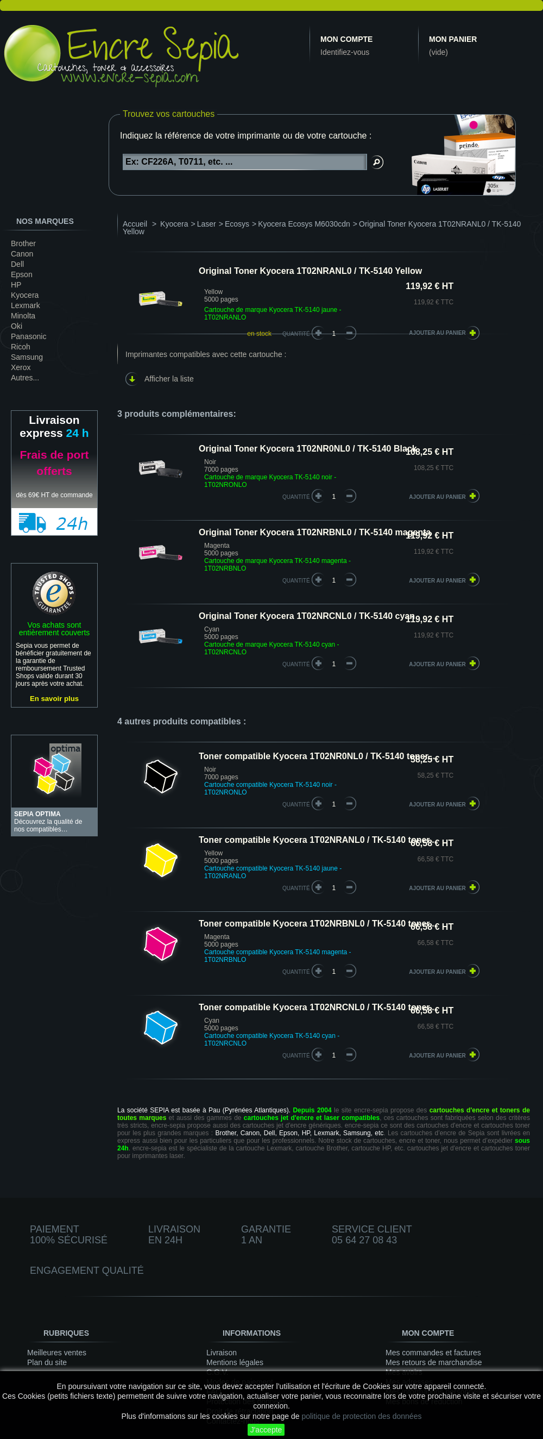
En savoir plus (54, 699)
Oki (16, 326)
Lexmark (25, 305)
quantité (296, 497)
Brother (23, 243)
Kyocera (25, 295)
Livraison (221, 1352)
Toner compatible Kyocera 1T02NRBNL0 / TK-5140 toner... (318, 923)
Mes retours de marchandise (434, 1362)
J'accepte (266, 1429)
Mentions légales (234, 1362)
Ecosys (237, 224)
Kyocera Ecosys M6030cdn (304, 224)
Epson (22, 274)
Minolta (23, 315)
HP (16, 284)
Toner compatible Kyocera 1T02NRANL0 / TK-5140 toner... (318, 839)
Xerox (21, 367)
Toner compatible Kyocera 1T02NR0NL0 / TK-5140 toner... (317, 756)
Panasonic (28, 336)
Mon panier (453, 39)
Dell (17, 264)
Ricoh (20, 346)
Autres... (25, 377)
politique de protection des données (361, 1416)
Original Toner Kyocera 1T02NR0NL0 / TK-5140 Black (308, 448)
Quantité (296, 334)
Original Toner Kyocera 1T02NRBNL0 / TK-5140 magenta (315, 532)
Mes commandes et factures (433, 1352)
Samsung (27, 357)
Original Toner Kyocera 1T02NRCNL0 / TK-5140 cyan (307, 616)
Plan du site (47, 1362)
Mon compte (346, 39)
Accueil (135, 224)
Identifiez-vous (344, 52)
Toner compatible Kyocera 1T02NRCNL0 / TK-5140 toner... (318, 1007)
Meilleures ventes (56, 1352)
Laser (206, 224)
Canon (22, 253)
